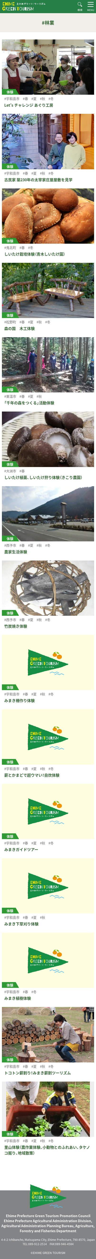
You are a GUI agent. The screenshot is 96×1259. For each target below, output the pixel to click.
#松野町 (10, 321)
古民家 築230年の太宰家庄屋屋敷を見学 (38, 179)
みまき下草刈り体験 (21, 924)
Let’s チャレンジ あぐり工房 (28, 105)
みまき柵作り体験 (19, 700)
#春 (25, 98)
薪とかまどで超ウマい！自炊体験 (31, 775)
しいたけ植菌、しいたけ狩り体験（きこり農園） (43, 477)
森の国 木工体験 (19, 328)
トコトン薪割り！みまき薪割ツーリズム (37, 1073)
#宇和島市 (11, 98)
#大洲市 (10, 470)
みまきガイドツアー (21, 849)
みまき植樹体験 (17, 998)
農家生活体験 (15, 552)
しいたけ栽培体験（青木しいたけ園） (34, 254)
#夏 (34, 98)
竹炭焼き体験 (15, 626)
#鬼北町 (10, 247)
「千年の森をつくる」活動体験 (29, 403)
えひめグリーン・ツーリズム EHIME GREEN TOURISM (23, 6)
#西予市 (10, 545)
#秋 (42, 98)
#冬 (51, 98)
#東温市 (10, 396)
